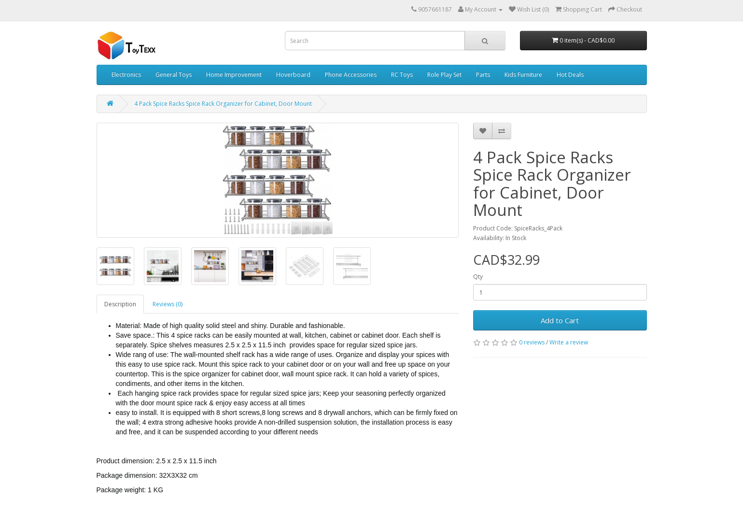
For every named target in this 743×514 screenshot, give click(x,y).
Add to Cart (560, 320)
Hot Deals (570, 75)
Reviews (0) (167, 304)
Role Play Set (444, 75)
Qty (478, 276)
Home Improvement (234, 75)
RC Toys (402, 75)
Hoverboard (293, 75)
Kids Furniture (523, 75)
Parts (483, 75)
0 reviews (532, 342)
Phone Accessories (351, 75)
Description (120, 304)
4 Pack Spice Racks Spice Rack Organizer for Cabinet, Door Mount (223, 104)
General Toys (173, 75)
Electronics (126, 75)
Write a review (568, 342)
